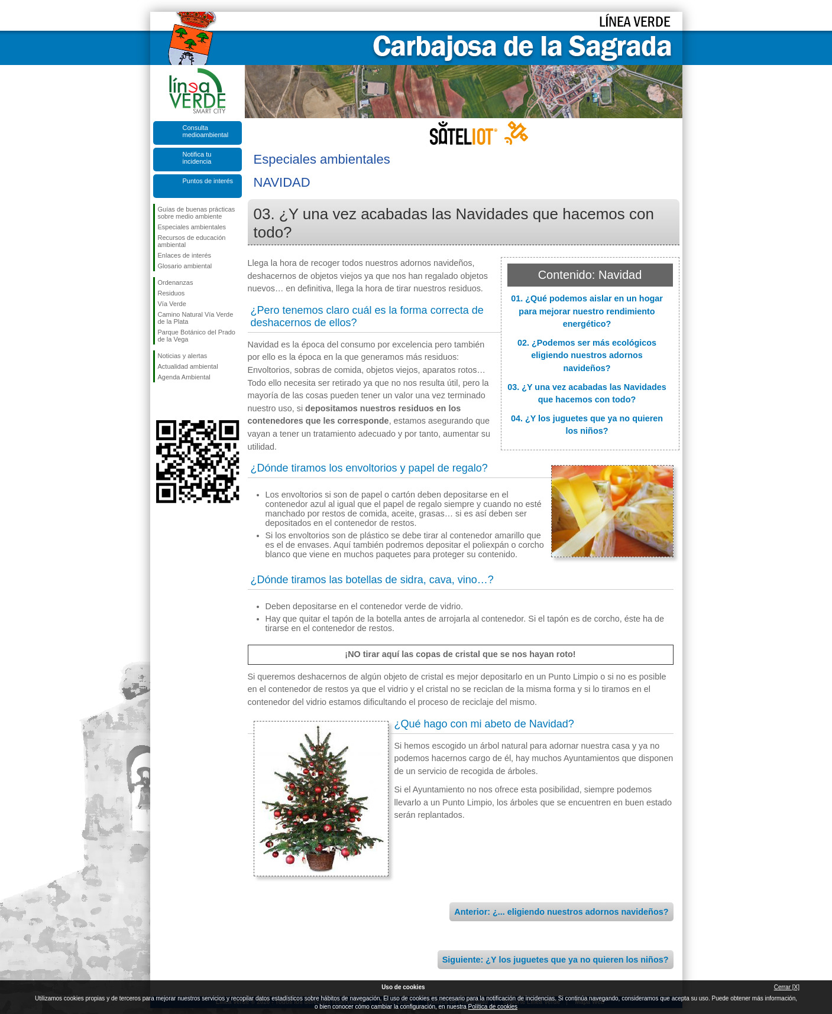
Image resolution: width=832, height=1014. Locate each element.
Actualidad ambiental (188, 366)
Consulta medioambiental (206, 131)
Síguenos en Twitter (180, 401)
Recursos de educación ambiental (192, 241)
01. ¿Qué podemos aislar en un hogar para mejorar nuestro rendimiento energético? (587, 311)
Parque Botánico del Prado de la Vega (196, 336)
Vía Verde (172, 303)
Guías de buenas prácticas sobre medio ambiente (196, 213)
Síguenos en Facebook (160, 401)
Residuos (171, 293)
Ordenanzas (175, 282)
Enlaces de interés (185, 255)
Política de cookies (492, 1006)
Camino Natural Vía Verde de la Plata (196, 318)
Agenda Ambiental (184, 377)
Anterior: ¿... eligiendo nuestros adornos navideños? (561, 911)
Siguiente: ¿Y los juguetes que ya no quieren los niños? (555, 959)
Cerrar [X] (786, 987)
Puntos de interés (208, 180)
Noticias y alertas (183, 355)
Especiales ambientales (192, 226)
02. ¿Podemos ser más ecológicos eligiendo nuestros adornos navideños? (586, 355)
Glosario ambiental (185, 265)
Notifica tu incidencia (197, 158)
